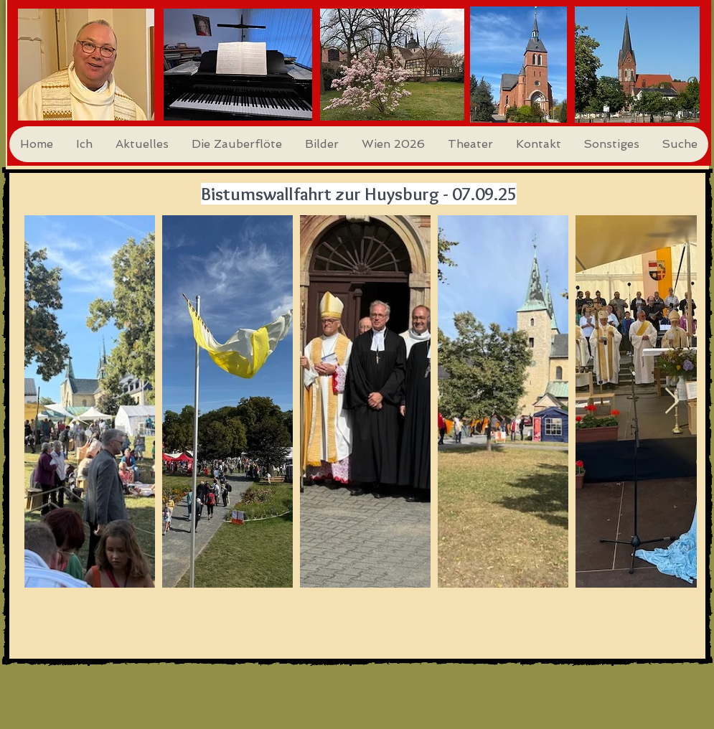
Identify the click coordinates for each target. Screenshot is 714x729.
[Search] (694, 83)
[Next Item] (672, 401)
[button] (84, 144)
